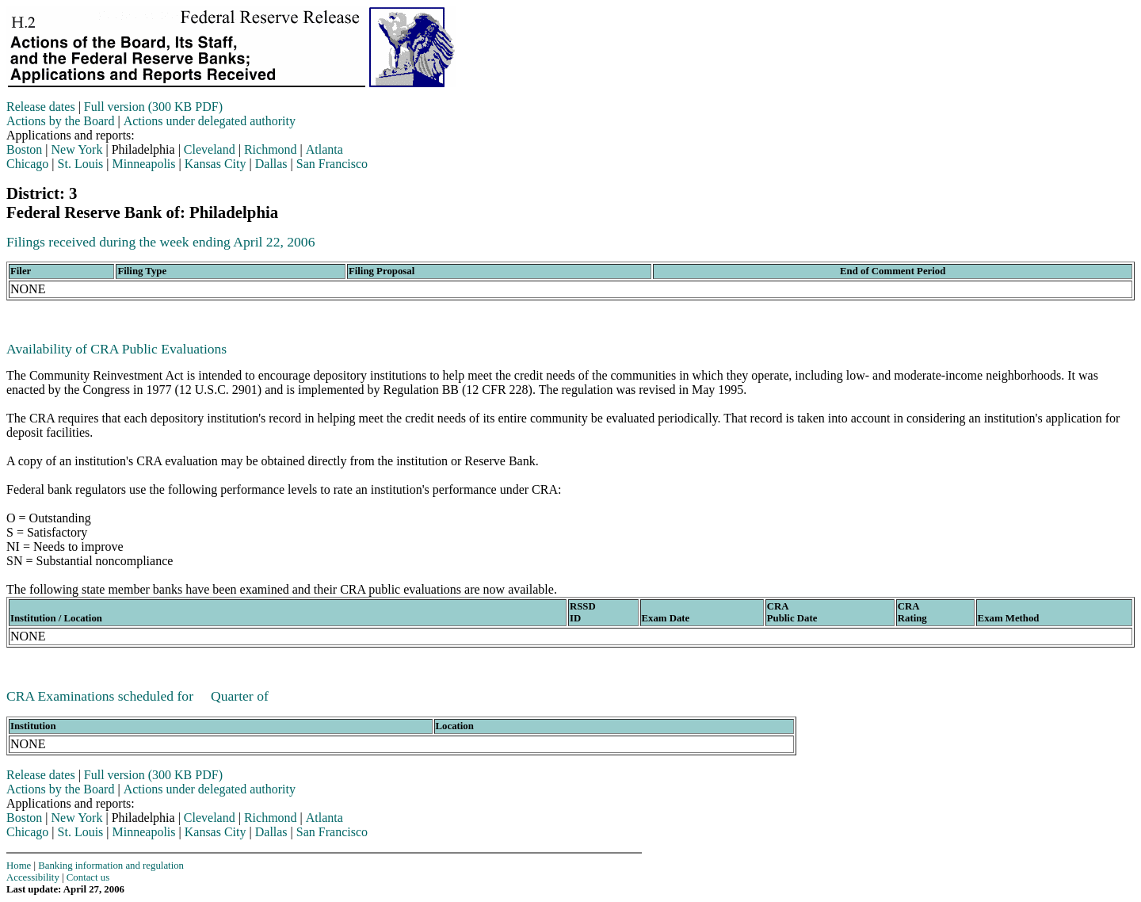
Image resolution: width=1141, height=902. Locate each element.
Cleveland (209, 149)
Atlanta (324, 149)
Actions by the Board (60, 121)
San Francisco (332, 163)
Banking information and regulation (111, 865)
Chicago (27, 163)
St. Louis (81, 163)
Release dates (40, 106)
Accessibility (32, 877)
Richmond (270, 149)
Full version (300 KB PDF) (153, 106)
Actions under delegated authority (210, 121)
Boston (24, 149)
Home (18, 865)
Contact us (88, 877)
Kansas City (215, 163)
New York (77, 149)
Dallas (271, 163)
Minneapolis (144, 163)
